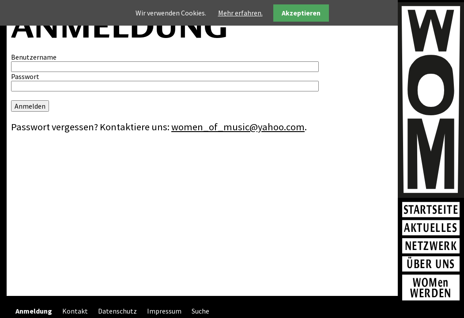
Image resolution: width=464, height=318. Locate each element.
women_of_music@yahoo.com (238, 127)
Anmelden (30, 106)
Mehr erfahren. (240, 12)
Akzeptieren (301, 12)
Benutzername (34, 57)
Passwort (25, 76)
